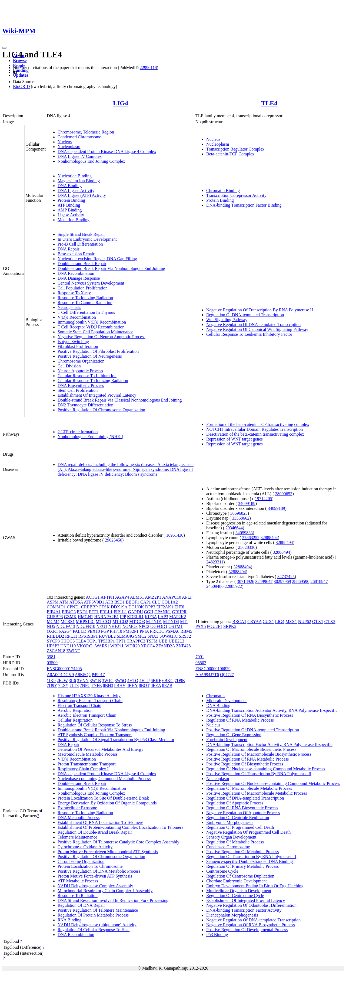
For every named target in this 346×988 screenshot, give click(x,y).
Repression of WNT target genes (234, 439)
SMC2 (141, 636)
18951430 (175, 535)
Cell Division (69, 366)
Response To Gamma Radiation (85, 302)
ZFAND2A (165, 646)
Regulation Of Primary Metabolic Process (242, 866)
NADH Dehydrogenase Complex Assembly (95, 885)
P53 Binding (217, 934)
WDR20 (132, 646)
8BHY (132, 685)
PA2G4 (65, 631)
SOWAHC (168, 636)
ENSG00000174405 (64, 668)
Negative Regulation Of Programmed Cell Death (248, 832)
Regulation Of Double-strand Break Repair (95, 832)
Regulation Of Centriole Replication (237, 817)
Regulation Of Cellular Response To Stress (95, 725)
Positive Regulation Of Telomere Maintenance (98, 910)
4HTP (144, 680)
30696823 (239, 513)
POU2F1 (214, 626)
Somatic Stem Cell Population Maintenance (95, 332)
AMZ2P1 (153, 597)
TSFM (152, 641)
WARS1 (102, 646)
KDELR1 (135, 616)
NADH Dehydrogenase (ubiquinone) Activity (97, 924)
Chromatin (215, 695)
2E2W (62, 680)
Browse (19, 60)
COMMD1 (56, 607)
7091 (199, 656)
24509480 (215, 586)
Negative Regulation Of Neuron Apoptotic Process (101, 336)
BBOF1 (132, 602)
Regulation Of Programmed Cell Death (240, 827)
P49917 (98, 674)
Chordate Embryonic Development (236, 881)
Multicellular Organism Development (238, 890)
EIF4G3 (69, 611)
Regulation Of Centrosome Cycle (235, 895)
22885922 (233, 586)
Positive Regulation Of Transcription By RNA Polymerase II (258, 773)
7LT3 (74, 685)
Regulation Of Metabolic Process (235, 842)
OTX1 (317, 621)
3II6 (72, 680)
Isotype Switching (73, 341)
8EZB (167, 685)
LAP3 (163, 616)
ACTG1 (93, 597)
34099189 (246, 503)
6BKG (168, 680)
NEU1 (101, 626)
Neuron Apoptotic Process (80, 371)
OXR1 (52, 631)
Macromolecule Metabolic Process (88, 754)
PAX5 (200, 626)
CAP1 (145, 602)
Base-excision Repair (76, 254)
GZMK (70, 616)
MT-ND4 (171, 621)
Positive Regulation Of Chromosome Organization (101, 409)
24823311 (214, 562)
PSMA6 (172, 631)
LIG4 (120, 103)
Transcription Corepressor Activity (236, 195)
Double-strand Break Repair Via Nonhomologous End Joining (111, 268)
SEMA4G (125, 636)
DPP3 (150, 607)
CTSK (104, 607)
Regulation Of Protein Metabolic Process (93, 915)
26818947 (319, 581)
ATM (64, 602)
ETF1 (94, 611)
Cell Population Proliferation (83, 288)
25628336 (246, 547)
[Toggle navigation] (4, 48)
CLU (156, 602)
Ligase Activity (71, 215)
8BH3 (108, 685)
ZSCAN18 (56, 650)
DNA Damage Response (79, 278)
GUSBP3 (55, 616)
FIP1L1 (120, 611)
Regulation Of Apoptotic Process (234, 803)
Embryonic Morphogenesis (229, 822)
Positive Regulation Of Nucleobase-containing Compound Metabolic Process (273, 783)
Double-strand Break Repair (82, 263)
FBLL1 (106, 611)
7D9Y (52, 685)
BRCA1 (239, 621)
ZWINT (73, 650)
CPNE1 (73, 607)
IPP (123, 616)
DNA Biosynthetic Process (81, 385)
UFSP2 (53, 646)
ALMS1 (137, 597)
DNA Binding (70, 185)
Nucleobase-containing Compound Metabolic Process (104, 778)
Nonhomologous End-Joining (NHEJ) (90, 436)
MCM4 (53, 621)
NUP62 (304, 621)
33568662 (240, 518)
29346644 (234, 528)
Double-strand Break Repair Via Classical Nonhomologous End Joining (120, 400)
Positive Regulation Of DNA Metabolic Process (99, 871)
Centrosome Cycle (222, 871)
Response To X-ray (74, 293)
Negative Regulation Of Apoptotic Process (243, 812)
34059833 (244, 532)
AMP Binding (70, 210)
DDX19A (119, 607)
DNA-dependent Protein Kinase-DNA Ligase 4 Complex (107, 151)
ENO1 (82, 611)
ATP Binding (69, 205)
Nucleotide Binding (75, 176)
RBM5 (186, 631)
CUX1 (268, 621)
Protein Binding (71, 200)
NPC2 (144, 626)
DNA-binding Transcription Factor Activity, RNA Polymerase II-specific (269, 744)
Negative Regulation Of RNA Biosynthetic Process (250, 924)
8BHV (120, 685)
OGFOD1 (158, 626)
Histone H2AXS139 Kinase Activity (89, 695)
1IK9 (51, 680)
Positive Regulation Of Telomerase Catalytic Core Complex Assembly (118, 842)
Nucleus (65, 141)
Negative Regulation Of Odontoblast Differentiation (251, 905)
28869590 (300, 581)
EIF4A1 (54, 611)
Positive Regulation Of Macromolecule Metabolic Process (256, 793)
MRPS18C (85, 621)
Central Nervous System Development (91, 283)
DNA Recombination (76, 273)
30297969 (282, 581)
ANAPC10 (171, 597)
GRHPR (179, 611)
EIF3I (179, 607)
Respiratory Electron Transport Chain (90, 700)
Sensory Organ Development (231, 837)
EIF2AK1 (164, 607)
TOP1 (92, 641)
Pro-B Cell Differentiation (80, 244)
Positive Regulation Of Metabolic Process (242, 851)
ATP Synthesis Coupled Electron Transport (95, 734)
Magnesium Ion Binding (79, 180)
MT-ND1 (154, 621)
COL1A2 (170, 602)
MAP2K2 (177, 616)
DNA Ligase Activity (76, 190)
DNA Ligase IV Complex (80, 156)
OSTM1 (175, 626)
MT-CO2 (120, 621)
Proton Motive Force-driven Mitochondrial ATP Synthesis (108, 851)
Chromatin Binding (223, 190)
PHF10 (116, 631)
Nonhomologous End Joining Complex (91, 161)
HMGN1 (85, 616)
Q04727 (227, 674)
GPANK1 (162, 611)
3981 (51, 656)
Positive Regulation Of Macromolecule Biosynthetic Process (258, 754)
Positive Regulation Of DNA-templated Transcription (252, 730)
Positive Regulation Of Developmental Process (247, 929)
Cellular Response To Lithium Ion (87, 375)
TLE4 (269, 103)
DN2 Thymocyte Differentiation (85, 405)
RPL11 (71, 636)
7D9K (180, 680)
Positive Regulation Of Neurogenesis (90, 356)
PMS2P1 (131, 631)
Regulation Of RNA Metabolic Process (240, 720)
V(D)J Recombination (77, 317)
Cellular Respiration (75, 720)
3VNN (83, 680)
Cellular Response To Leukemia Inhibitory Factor (249, 334)
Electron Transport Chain (79, 705)
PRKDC (157, 631)
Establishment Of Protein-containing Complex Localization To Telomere (121, 827)
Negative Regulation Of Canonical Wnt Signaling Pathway (257, 329)
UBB (163, 641)
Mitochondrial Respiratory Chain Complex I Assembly (105, 890)
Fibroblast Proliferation (78, 346)
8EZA (156, 685)
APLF (187, 597)
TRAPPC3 (136, 641)
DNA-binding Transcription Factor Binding (244, 205)
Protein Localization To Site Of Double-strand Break (103, 798)
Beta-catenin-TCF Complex (230, 154)
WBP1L (117, 646)
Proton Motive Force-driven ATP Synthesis (95, 876)
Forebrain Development (226, 739)
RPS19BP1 (88, 636)
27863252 (251, 537)
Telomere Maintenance (77, 837)
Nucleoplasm (69, 146)
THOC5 (68, 641)
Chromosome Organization (81, 361)
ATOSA (76, 602)
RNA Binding (69, 920)
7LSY (63, 685)
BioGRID (21, 86)
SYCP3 (53, 641)
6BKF (156, 680)
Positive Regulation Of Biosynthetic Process (244, 764)
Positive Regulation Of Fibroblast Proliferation (98, 351)
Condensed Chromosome (79, 137)
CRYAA (254, 621)
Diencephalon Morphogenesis (232, 915)
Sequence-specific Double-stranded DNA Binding (249, 861)
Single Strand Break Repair (81, 234)
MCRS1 (68, 621)
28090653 (283, 493)
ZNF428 (183, 646)
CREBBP (89, 607)
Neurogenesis (69, 307)
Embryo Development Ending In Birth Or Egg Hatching (254, 885)
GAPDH (135, 611)
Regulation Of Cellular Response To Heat (94, 929)
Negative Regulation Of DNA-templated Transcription (253, 324)
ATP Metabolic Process (78, 881)
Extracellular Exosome (77, 808)
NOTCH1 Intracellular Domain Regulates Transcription (254, 429)
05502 (200, 662)
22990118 (148, 67)
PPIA (144, 631)
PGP (105, 631)
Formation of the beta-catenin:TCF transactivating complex (257, 424)
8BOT (144, 685)
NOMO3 (130, 626)
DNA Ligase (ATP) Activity (82, 195)
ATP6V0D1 (94, 602)
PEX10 (93, 631)
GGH (149, 611)
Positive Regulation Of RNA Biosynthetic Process (249, 715)
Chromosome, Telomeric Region (86, 132)
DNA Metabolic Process (79, 817)
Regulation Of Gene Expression (233, 734)
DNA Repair (68, 249)
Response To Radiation (78, 895)
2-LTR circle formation (78, 431)
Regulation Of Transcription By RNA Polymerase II (251, 856)
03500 (52, 662)
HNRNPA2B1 (106, 616)
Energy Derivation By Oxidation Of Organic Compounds (107, 803)
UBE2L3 (176, 641)
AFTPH (107, 597)
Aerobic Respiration (75, 710)
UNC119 (68, 646)
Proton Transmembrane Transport (87, 764)
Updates (20, 75)
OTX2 (329, 621)
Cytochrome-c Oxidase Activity (85, 846)
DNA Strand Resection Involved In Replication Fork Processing (113, 900)
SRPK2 (229, 626)
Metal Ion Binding (73, 219)
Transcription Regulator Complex (235, 149)
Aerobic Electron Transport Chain (87, 715)
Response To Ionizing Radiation (85, 297)
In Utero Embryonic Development (87, 239)
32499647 (263, 581)
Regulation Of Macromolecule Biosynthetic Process (251, 749)
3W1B (95, 680)
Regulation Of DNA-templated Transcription (245, 314)
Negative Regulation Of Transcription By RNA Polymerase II (259, 310)
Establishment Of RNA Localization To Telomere (100, 822)
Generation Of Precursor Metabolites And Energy (100, 749)
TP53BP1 (106, 641)
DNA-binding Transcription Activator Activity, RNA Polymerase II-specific (272, 710)
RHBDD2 (55, 636)
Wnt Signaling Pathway (226, 319)
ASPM (53, 602)
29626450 (113, 540)
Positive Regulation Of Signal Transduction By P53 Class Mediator (116, 739)
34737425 (286, 576)
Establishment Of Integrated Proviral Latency (97, 395)
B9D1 (119, 602)
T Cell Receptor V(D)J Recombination (91, 327)
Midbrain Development (226, 700)
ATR (109, 602)
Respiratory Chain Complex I (83, 769)
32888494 (269, 537)
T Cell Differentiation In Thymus (86, 312)
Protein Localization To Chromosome (90, 866)
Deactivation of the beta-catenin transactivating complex (255, 434)
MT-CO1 (103, 621)
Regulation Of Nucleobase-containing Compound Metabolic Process (265, 769)
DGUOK (136, 607)
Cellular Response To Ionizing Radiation (93, 380)
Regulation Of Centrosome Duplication (240, 876)
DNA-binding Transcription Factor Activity (244, 910)
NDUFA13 (65, 626)
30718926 (245, 581)
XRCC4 (148, 646)
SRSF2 (185, 636)
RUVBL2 (107, 636)
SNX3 (153, 636)
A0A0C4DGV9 (60, 674)
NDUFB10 (85, 626)
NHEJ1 (114, 626)
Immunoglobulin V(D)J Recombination (92, 322)
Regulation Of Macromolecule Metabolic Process (249, 788)
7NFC (85, 685)
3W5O (120, 680)
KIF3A (151, 616)
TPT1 (121, 641)
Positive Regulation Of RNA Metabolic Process (247, 759)
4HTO (132, 680)
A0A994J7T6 (207, 674)
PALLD (79, 631)
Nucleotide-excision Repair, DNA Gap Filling (97, 258)
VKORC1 (85, 646)
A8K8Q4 (83, 674)
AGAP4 (122, 597)
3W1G (108, 680)
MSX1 (291, 621)
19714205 (263, 498)
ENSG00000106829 (213, 668)
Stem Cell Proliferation (78, 390)
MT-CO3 (137, 621)
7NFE (96, 685)
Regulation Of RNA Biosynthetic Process (242, 808)
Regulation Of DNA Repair (81, 905)
